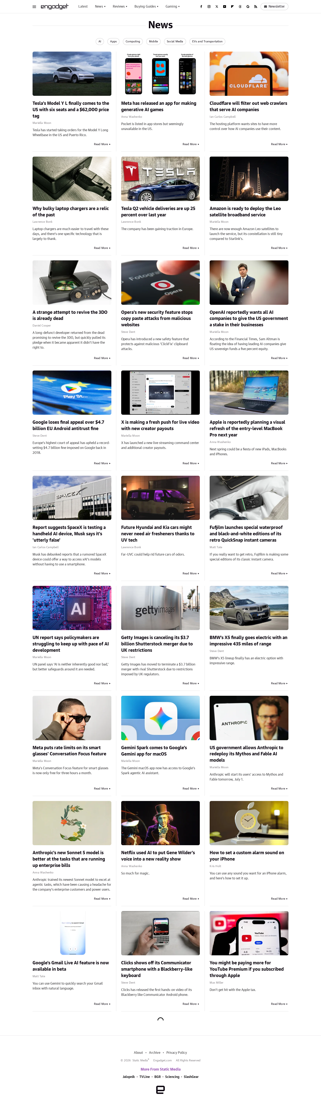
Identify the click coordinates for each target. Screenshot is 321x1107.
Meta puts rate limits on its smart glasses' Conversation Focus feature (69, 751)
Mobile (153, 41)
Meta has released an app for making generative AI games (158, 106)
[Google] (248, 6)
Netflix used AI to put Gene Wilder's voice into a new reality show (158, 856)
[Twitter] (217, 6)
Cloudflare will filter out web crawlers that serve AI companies (248, 106)
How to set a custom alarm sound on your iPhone (247, 856)
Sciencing (172, 1077)
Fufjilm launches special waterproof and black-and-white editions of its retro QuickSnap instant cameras (246, 533)
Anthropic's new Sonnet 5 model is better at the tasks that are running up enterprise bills (69, 859)
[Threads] (240, 6)
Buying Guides (145, 6)
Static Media (140, 1060)
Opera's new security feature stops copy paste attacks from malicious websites (157, 318)
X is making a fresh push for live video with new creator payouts (160, 425)
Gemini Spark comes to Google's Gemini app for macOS (154, 751)
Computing (133, 41)
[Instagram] (209, 6)
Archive (154, 1052)
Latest (83, 6)
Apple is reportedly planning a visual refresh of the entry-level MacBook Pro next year (247, 428)
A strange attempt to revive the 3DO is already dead (70, 315)
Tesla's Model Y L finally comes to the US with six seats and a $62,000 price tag (71, 109)
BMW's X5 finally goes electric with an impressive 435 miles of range (248, 640)
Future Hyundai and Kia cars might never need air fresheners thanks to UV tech (157, 533)
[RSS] (256, 6)
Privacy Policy (176, 1052)
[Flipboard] (232, 6)
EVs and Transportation (207, 41)
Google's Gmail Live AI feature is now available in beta (71, 966)
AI (99, 41)
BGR (157, 1077)
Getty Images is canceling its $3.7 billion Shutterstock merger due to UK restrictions (157, 644)
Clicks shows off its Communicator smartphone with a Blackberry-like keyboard (156, 969)
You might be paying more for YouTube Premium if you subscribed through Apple (247, 969)
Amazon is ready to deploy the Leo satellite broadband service (245, 211)
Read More (101, 144)
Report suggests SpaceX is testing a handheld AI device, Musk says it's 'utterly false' (69, 533)
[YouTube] (225, 6)
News (99, 6)
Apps (113, 41)
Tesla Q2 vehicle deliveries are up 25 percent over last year (158, 211)
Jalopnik (129, 1077)
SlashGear (191, 1077)
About (138, 1052)
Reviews (119, 6)
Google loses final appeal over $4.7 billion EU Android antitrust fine (68, 425)
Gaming (171, 6)
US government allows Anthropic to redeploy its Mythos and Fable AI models (246, 754)
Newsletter (274, 6)
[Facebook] (201, 6)
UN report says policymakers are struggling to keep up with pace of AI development (71, 644)
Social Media (175, 41)
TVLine (144, 1077)
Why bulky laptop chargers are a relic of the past (71, 211)
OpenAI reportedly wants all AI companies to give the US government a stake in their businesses (249, 318)
